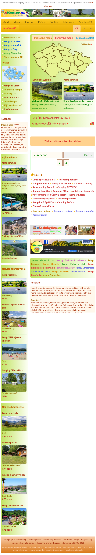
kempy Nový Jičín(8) (45, 124)
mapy (31, 550)
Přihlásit (54, 22)
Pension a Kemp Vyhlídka (13, 475)
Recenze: (6, 119)
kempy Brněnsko (60, 271)
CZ (76, 28)
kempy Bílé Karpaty (66, 267)
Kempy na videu (11, 85)
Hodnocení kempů (13, 89)
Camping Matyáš (9, 258)
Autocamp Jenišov (68, 179)
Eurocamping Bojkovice (43, 198)
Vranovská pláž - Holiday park (13, 306)
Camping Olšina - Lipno (12, 370)
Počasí (41, 22)
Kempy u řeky (10, 49)
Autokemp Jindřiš (67, 198)
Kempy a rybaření (12, 41)
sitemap (16, 543)
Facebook (47, 539)
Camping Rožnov (65, 202)
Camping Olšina (61, 191)
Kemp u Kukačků (41, 191)
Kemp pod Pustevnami (12, 505)
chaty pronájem (47, 550)
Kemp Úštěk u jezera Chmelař (11, 339)
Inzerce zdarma (11, 97)
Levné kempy (10, 101)
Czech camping (19, 539)
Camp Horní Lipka (10, 413)
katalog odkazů (18, 550)
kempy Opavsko (51, 264)
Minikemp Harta (9, 442)
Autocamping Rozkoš (43, 187)
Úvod (6, 22)
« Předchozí (40, 155)
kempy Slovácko (78, 271)
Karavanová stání (12, 37)
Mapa (16, 22)
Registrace (85, 539)
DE (84, 28)
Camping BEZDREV (67, 187)
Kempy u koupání (12, 45)
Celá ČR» (37, 118)
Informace (68, 22)
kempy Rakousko (77, 550)
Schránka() (85, 22)
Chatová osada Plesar (44, 206)
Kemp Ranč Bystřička (43, 202)
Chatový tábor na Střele (13, 236)
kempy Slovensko (12, 53)
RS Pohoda (7, 213)
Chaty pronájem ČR (13, 57)
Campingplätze (34, 539)
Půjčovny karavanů (13, 105)
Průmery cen (10, 93)
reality (51, 547)
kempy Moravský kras (43, 260)
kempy (7, 539)
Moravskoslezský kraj (57, 118)
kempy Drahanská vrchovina (71, 260)
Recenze (29, 22)
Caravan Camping (83, 183)
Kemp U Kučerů (77, 194)
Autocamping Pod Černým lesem (49, 194)
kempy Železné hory (52, 275)
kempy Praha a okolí (73, 264)
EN (91, 28)
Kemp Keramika (9, 163)
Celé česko (85, 44)
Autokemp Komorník (83, 191)
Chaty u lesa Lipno (61, 183)
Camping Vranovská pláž (44, 179)
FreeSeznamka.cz (12, 109)
